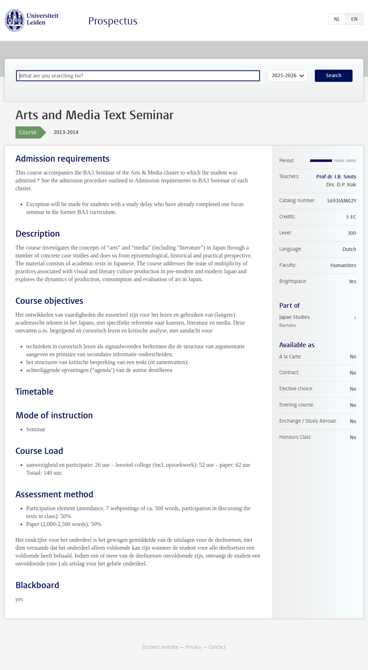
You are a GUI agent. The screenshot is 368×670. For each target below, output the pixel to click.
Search (333, 75)
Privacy (193, 647)
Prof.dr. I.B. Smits (336, 176)
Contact (217, 647)
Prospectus (113, 21)
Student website (160, 647)
